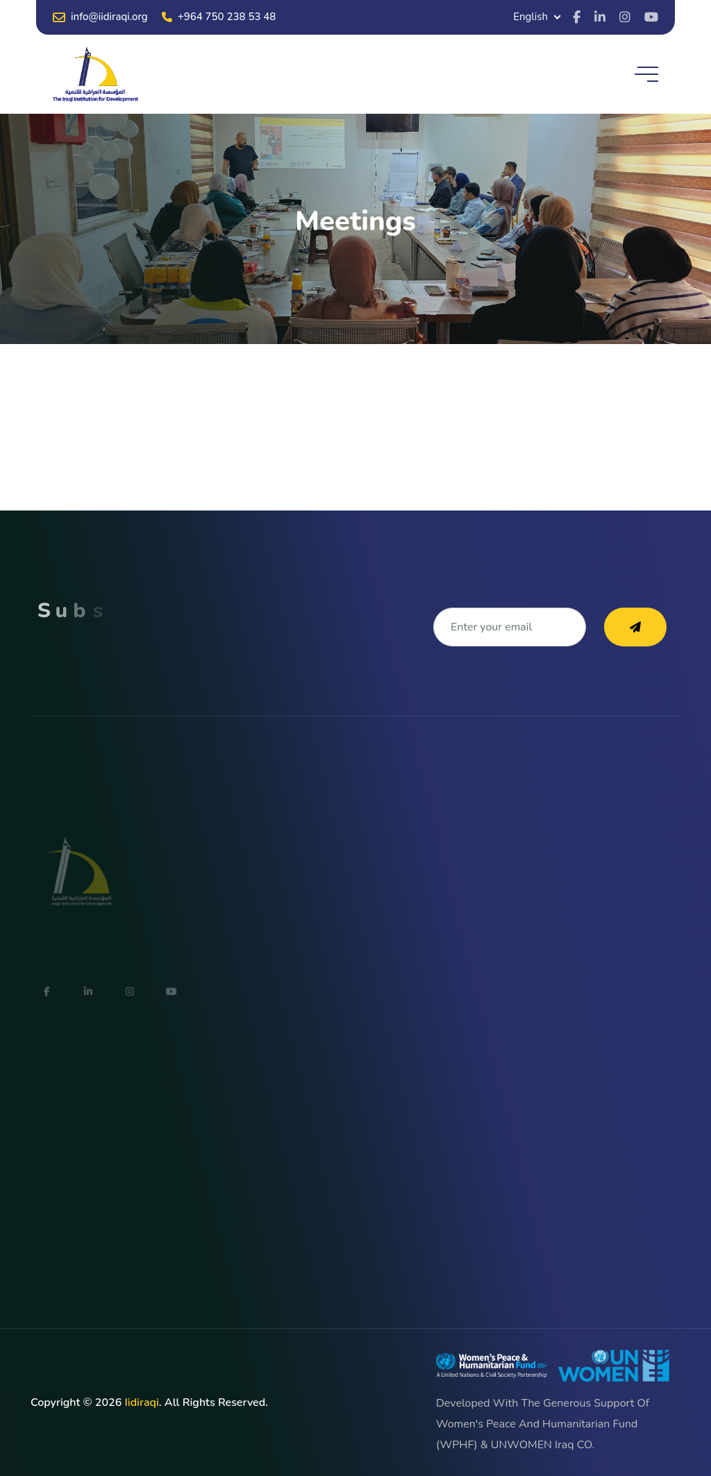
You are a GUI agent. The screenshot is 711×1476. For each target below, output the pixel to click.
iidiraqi (141, 1402)
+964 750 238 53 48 (219, 17)
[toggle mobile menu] (646, 74)
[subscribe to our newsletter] (635, 627)
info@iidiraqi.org (100, 17)
